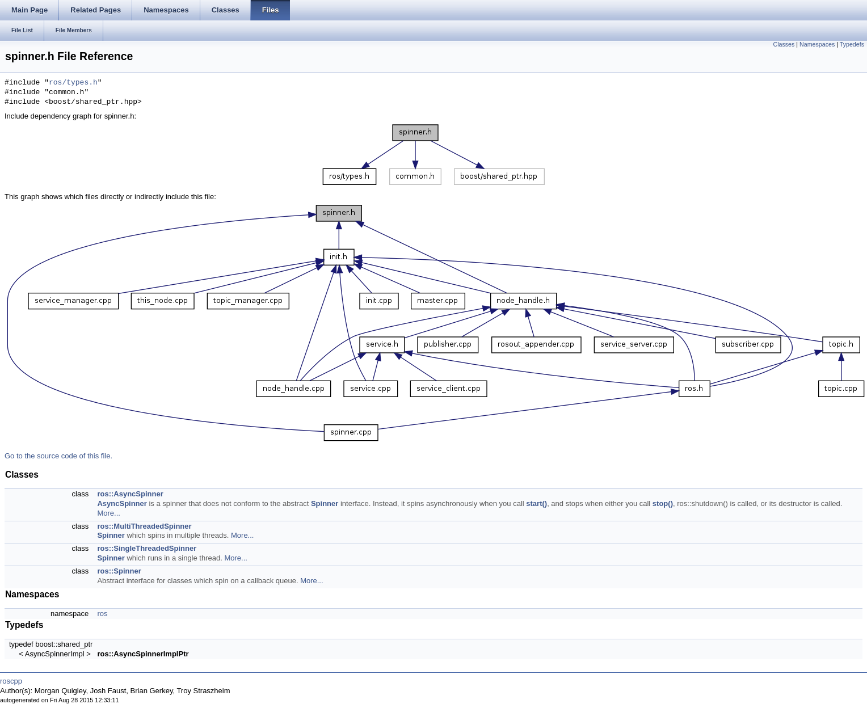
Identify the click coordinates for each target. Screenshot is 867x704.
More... (108, 513)
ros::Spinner (119, 571)
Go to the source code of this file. (58, 456)
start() (536, 503)
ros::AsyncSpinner (130, 494)
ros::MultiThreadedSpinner (144, 526)
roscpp (11, 681)
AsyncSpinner (121, 503)
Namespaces (817, 44)
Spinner (324, 503)
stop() (663, 503)
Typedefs (852, 44)
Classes (783, 44)
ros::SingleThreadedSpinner (146, 548)
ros (102, 613)
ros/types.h (73, 83)
